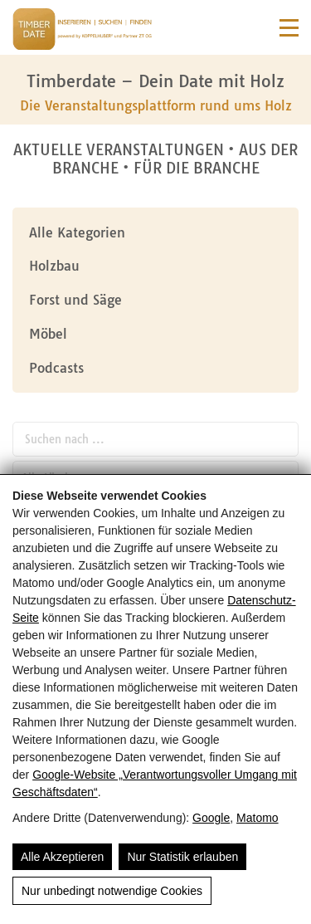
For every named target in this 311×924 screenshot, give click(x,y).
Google (211, 817)
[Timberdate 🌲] (82, 31)
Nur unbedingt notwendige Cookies (112, 890)
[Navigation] (289, 28)
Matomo (257, 817)
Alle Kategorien (77, 232)
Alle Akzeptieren (62, 856)
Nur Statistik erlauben (182, 856)
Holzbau (54, 265)
